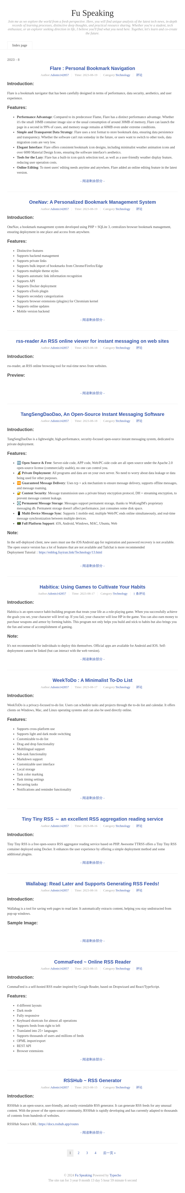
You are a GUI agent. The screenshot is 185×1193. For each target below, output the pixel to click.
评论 (139, 75)
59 (112, 1180)
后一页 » (109, 1153)
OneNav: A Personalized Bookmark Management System (92, 202)
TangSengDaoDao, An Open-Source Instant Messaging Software (93, 414)
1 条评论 (139, 593)
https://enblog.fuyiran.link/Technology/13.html (70, 552)
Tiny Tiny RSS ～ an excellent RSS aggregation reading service (92, 819)
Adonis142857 (59, 75)
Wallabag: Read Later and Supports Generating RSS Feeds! (92, 883)
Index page (19, 45)
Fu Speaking (92, 13)
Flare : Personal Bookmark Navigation (92, 68)
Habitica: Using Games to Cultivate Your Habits (92, 587)
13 (92, 1180)
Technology (123, 75)
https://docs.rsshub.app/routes (59, 1124)
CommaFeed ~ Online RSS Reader (92, 962)
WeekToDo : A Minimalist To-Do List (92, 680)
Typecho (115, 1175)
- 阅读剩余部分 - (92, 181)
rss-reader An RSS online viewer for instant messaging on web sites (92, 341)
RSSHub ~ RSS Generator (92, 1080)
